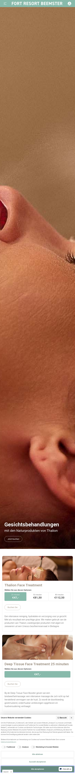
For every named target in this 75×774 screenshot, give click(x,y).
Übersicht (62, 718)
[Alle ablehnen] (71, 718)
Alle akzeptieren (37, 769)
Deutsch (5, 772)
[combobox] (7, 772)
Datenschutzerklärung (8, 742)
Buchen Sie (13, 607)
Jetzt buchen (13, 539)
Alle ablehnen (37, 754)
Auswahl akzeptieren (37, 762)
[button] (5, 3)
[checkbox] (8, 747)
